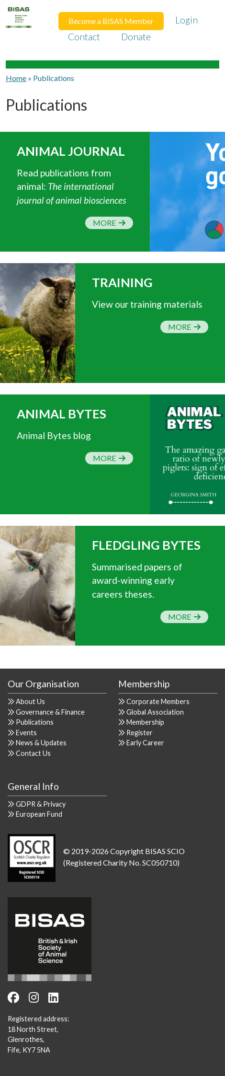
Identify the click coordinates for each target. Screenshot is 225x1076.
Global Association (155, 712)
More (109, 222)
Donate (136, 36)
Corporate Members (158, 701)
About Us (30, 701)
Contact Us (33, 753)
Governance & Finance (50, 712)
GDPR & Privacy (41, 804)
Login (186, 19)
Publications (35, 722)
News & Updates (41, 743)
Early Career (145, 743)
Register (139, 733)
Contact (84, 36)
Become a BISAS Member (111, 20)
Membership (145, 722)
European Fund (39, 814)
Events (26, 733)
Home (16, 77)
